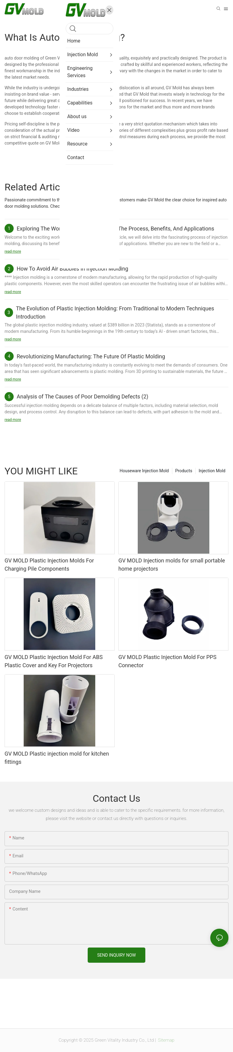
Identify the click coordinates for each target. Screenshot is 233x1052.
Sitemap (165, 1040)
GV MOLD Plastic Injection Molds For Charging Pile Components (49, 564)
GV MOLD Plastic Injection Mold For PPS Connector (167, 661)
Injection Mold (212, 470)
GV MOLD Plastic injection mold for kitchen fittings (57, 757)
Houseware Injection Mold (144, 470)
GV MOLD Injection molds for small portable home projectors (171, 564)
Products (183, 470)
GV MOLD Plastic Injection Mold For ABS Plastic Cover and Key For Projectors (54, 661)
